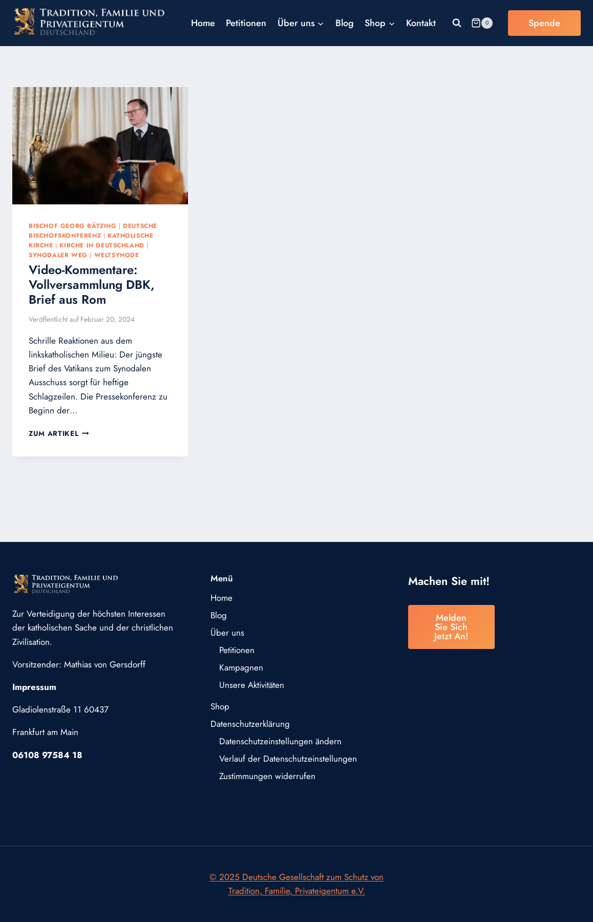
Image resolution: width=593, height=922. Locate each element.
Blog (344, 23)
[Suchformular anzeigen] (457, 23)
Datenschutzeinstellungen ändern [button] (280, 741)
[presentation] (100, 145)
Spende (544, 23)
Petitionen (246, 23)
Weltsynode (116, 254)
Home (203, 23)
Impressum (34, 687)
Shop (219, 706)
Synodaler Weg (58, 254)
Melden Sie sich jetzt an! (451, 627)
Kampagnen (241, 667)
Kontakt (421, 23)
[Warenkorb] (482, 23)
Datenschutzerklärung (250, 724)
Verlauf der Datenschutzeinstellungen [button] (288, 758)
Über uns (227, 632)
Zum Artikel (59, 433)
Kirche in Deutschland (101, 245)
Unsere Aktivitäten (251, 685)
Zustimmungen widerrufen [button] (267, 776)
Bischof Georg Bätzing (73, 225)
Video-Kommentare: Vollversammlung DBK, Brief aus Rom (92, 284)
